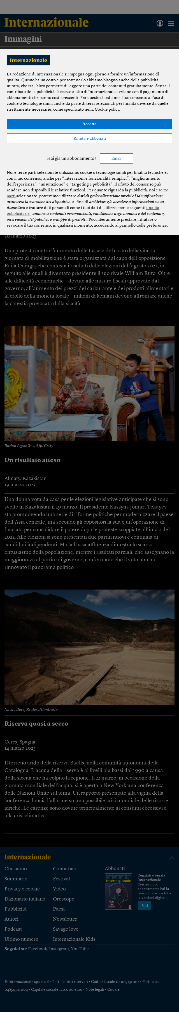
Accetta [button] (89, 124)
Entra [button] (116, 159)
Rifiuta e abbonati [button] (89, 139)
